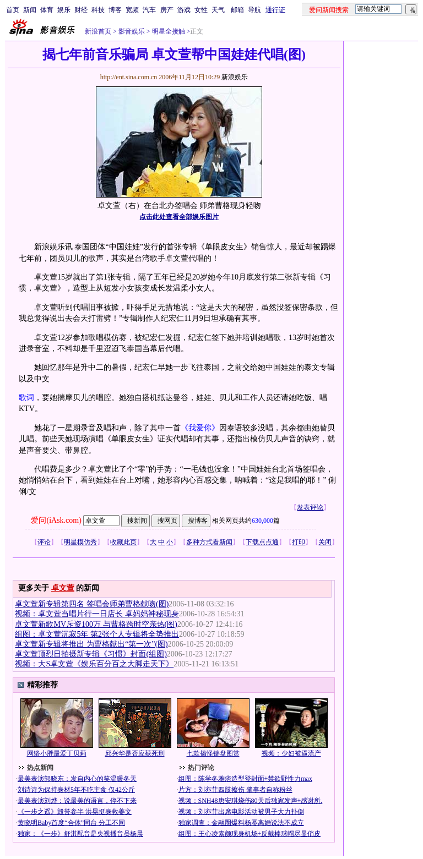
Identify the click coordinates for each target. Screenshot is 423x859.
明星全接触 (167, 31)
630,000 (262, 520)
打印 (298, 542)
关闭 (325, 542)
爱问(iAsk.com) (56, 520)
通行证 (275, 10)
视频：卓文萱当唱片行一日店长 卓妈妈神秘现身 (97, 614)
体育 (46, 10)
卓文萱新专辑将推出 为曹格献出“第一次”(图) (91, 644)
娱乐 (63, 10)
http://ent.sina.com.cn (129, 77)
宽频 (132, 10)
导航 (254, 10)
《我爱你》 (200, 428)
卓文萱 (62, 588)
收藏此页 (123, 542)
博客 (115, 10)
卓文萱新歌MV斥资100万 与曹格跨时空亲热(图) (96, 624)
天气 (218, 10)
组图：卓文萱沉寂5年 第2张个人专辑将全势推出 (97, 634)
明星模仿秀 (80, 542)
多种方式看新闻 (209, 542)
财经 (81, 10)
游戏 (184, 10)
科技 (98, 10)
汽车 (149, 10)
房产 (166, 10)
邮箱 (237, 10)
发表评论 (310, 507)
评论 (44, 542)
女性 (201, 10)
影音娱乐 (131, 31)
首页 (12, 10)
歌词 (26, 397)
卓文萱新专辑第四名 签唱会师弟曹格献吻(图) (92, 604)
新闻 (29, 10)
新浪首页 (98, 31)
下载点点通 (262, 542)
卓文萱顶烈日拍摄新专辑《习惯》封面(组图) (90, 654)
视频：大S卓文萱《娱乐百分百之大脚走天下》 (94, 664)
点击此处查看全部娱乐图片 (179, 217)
